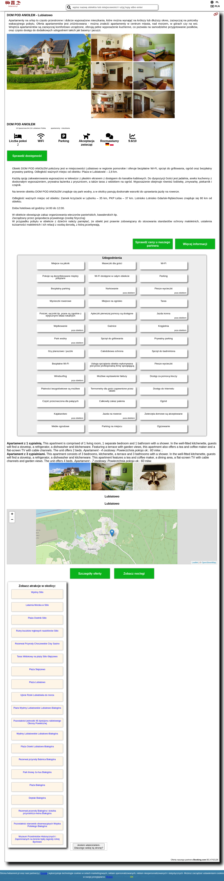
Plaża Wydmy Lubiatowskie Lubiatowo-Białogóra (37, 708)
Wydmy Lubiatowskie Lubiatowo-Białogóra (37, 733)
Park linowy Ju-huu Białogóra (37, 772)
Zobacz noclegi (134, 573)
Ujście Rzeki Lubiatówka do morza (37, 695)
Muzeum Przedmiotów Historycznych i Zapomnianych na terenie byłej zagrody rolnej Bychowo (37, 839)
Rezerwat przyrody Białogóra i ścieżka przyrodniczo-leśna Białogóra (37, 812)
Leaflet (195, 562)
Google (43, 873)
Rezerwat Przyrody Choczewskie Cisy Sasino (37, 643)
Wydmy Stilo (37, 592)
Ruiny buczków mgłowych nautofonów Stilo (37, 631)
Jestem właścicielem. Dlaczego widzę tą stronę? (88, 846)
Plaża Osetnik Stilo (37, 618)
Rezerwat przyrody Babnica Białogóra (37, 759)
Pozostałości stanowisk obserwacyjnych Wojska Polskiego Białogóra (37, 825)
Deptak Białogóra (37, 798)
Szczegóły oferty (89, 573)
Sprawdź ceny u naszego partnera (152, 244)
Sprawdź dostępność (27, 155)
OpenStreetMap (209, 562)
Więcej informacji (195, 244)
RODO (109, 877)
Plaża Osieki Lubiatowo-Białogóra (37, 746)
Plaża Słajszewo (37, 669)
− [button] (12, 520)
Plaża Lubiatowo (37, 682)
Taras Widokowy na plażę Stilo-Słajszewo (37, 656)
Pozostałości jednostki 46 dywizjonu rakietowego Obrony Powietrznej (37, 722)
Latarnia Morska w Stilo (37, 605)
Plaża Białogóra (37, 785)
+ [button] (12, 514)
